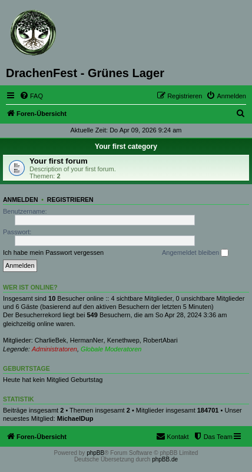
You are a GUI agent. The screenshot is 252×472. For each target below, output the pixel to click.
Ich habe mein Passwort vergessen (53, 252)
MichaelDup (75, 418)
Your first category (126, 146)
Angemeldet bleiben (195, 253)
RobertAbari (160, 340)
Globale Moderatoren (111, 349)
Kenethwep (123, 340)
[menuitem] (31, 96)
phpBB (95, 453)
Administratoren (54, 349)
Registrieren (70, 199)
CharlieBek (51, 340)
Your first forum (58, 161)
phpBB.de (165, 459)
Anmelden (20, 199)
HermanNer (87, 340)
